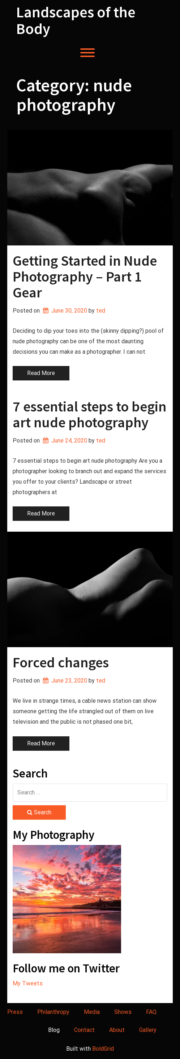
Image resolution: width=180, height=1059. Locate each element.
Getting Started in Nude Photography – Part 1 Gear (85, 276)
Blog (54, 1030)
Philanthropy (53, 1011)
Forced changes (61, 662)
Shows (123, 1011)
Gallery (148, 1030)
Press (15, 1011)
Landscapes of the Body (76, 20)
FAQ (151, 1011)
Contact (84, 1030)
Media (92, 1011)
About (117, 1030)
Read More (41, 373)
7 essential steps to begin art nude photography (89, 414)
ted (100, 310)
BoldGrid (103, 1048)
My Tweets (28, 983)
